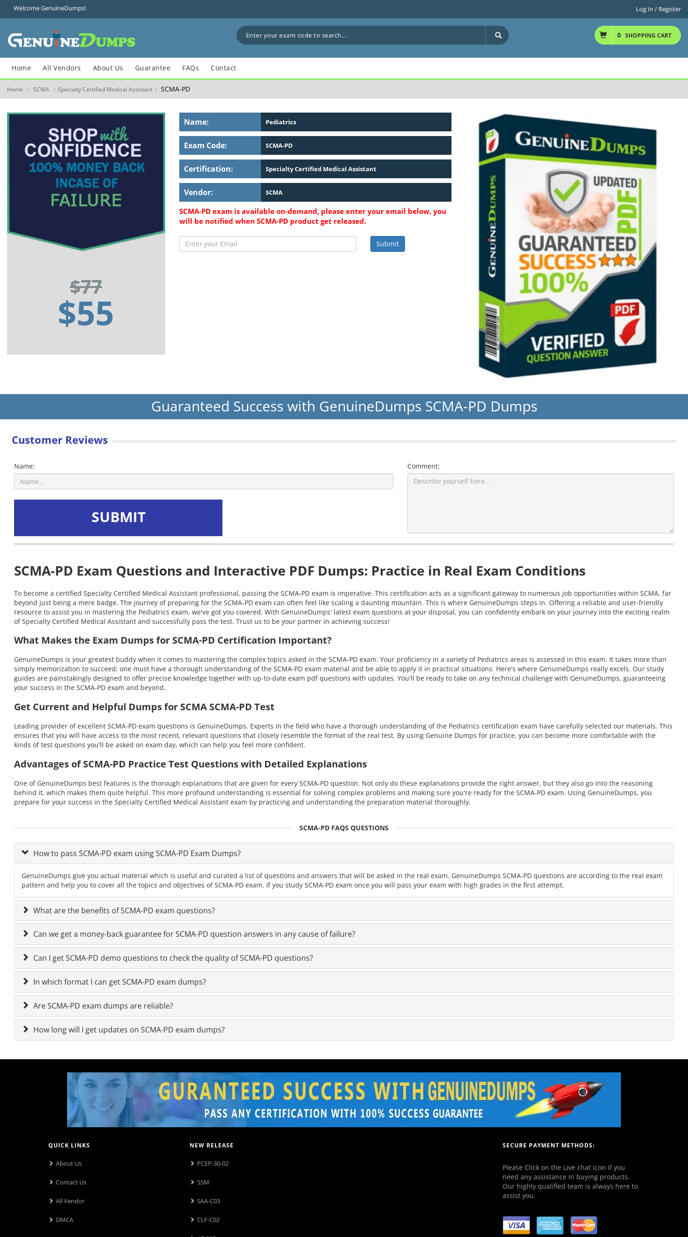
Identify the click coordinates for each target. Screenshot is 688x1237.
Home (15, 89)
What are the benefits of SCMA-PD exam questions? (123, 910)
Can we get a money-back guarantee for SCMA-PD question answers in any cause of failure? (193, 934)
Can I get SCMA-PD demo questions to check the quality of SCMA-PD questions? (172, 958)
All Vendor (70, 1201)
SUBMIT (118, 516)
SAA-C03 (208, 1201)
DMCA (64, 1219)
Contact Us (71, 1182)
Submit (387, 243)
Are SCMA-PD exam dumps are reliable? (102, 1006)
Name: (24, 466)
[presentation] (296, 518)
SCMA (41, 89)
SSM (203, 1182)
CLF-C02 (208, 1219)
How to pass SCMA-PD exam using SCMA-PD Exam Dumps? (136, 853)
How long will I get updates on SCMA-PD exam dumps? (128, 1030)
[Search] (497, 35)
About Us (69, 1163)
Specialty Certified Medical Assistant (105, 89)
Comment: (423, 466)
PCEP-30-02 (213, 1163)
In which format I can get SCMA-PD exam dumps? (118, 982)
